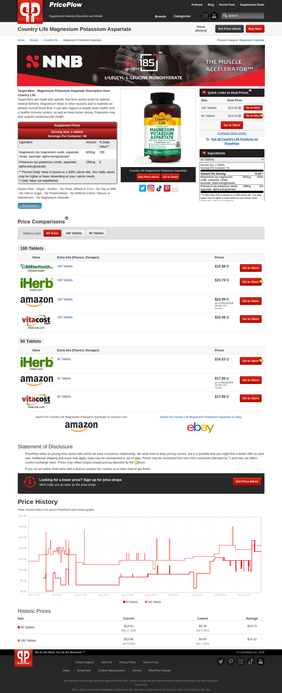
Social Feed (227, 4)
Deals (66, 669)
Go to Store (253, 107)
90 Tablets (96, 232)
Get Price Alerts (229, 28)
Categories (182, 16)
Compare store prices (232, 133)
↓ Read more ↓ (30, 205)
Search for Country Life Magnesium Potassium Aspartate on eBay (201, 416)
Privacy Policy (127, 661)
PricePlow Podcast (159, 669)
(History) (201, 30)
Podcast (197, 4)
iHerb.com (36, 289)
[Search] (242, 15)
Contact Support (84, 661)
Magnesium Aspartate (251, 40)
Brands (160, 16)
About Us (106, 661)
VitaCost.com (36, 327)
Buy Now (255, 28)
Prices (201, 26)
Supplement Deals (252, 4)
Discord (137, 669)
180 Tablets (74, 232)
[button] (141, 206)
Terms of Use (150, 661)
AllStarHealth (36, 270)
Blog (211, 4)
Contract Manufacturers (111, 669)
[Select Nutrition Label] (232, 159)
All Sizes (52, 232)
